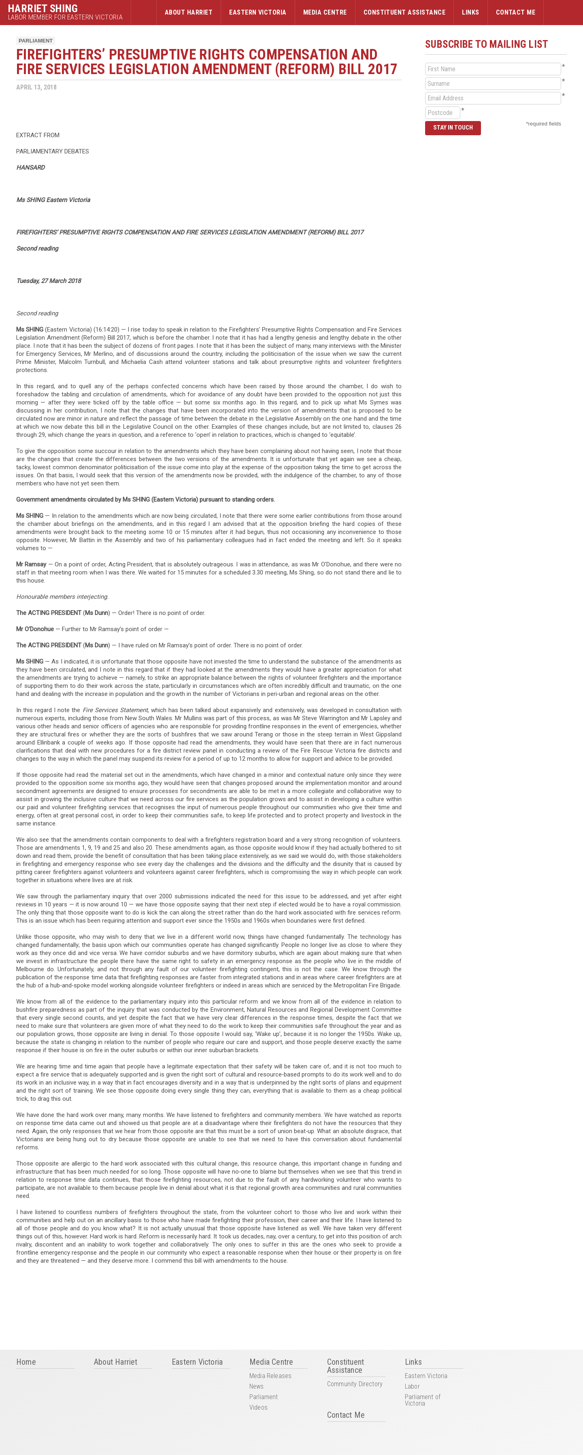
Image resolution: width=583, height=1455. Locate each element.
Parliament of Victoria (422, 1400)
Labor (412, 1386)
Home (143, 12)
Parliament (36, 41)
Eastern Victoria (258, 12)
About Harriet (189, 12)
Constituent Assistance (405, 12)
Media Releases (270, 1376)
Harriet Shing (43, 8)
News (256, 1386)
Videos (258, 1407)
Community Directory (355, 1384)
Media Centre (325, 12)
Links (470, 12)
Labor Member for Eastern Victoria (65, 17)
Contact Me (516, 12)
